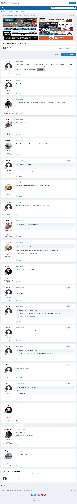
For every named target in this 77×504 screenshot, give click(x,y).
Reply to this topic (68, 54)
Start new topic (54, 54)
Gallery (17, 11)
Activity (10, 7)
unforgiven (8, 266)
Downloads (10, 11)
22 (8, 73)
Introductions (17, 49)
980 (8, 194)
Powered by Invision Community (38, 501)
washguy (8, 140)
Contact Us (41, 498)
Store (15, 7)
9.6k (8, 111)
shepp (8, 119)
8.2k (8, 442)
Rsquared (8, 451)
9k (8, 463)
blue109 (8, 80)
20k (8, 278)
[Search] (58, 8)
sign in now (34, 473)
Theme (35, 498)
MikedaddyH (8, 429)
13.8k (8, 133)
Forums (3, 11)
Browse (4, 8)
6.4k (8, 153)
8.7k (8, 93)
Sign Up (72, 2)
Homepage (23, 11)
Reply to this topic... (14, 478)
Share (61, 48)
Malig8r (8, 182)
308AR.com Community (10, 3)
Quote (20, 74)
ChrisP (10, 47)
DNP (8, 99)
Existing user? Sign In (62, 3)
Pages (27, 7)
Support (21, 7)
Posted (20, 61)
